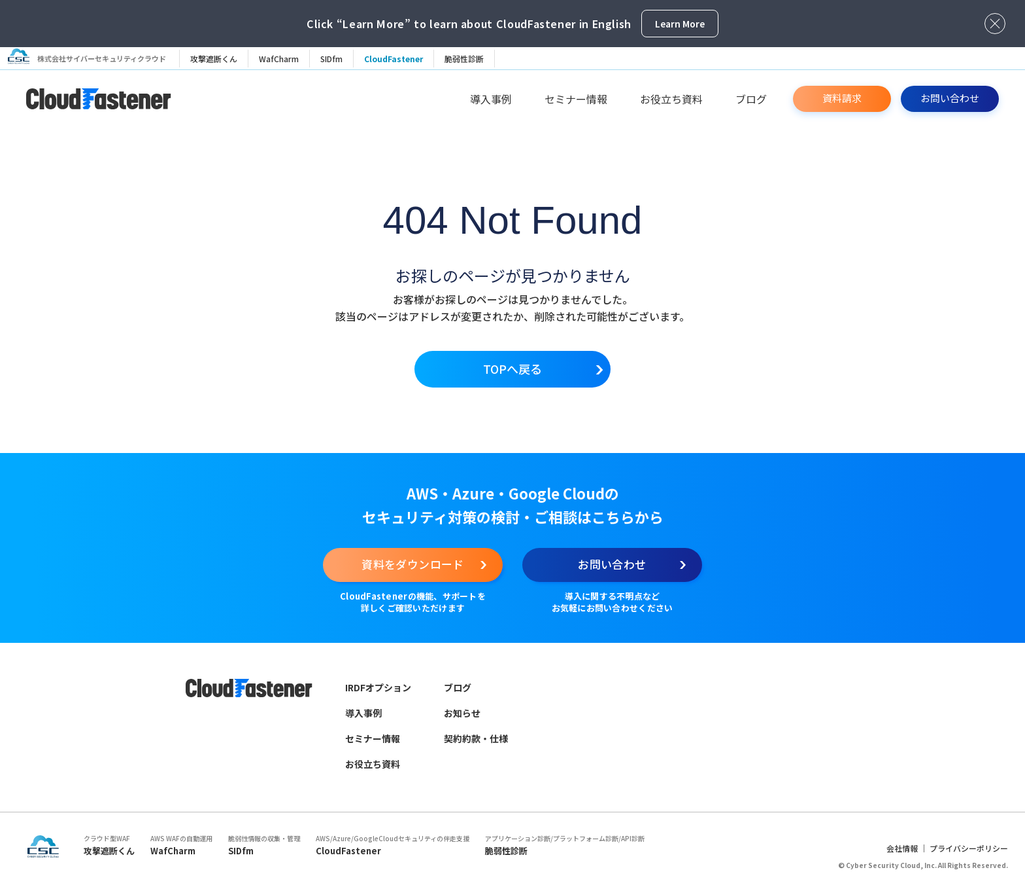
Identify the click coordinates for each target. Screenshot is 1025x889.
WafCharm (284, 58)
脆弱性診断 (469, 58)
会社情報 (902, 859)
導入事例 (491, 99)
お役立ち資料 (671, 99)
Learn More (680, 23)
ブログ (751, 99)
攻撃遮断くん (219, 58)
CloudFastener (398, 58)
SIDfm (336, 58)
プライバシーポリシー (969, 859)
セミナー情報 (576, 99)
